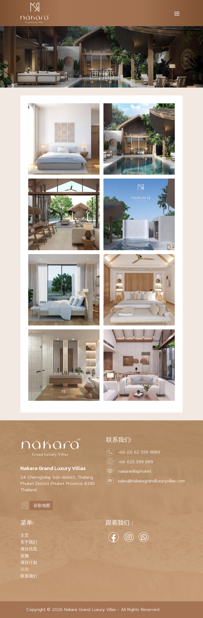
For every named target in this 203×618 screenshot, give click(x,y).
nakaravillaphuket (134, 471)
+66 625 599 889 (135, 462)
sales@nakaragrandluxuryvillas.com (151, 481)
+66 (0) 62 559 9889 (139, 452)
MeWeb (168, 609)
